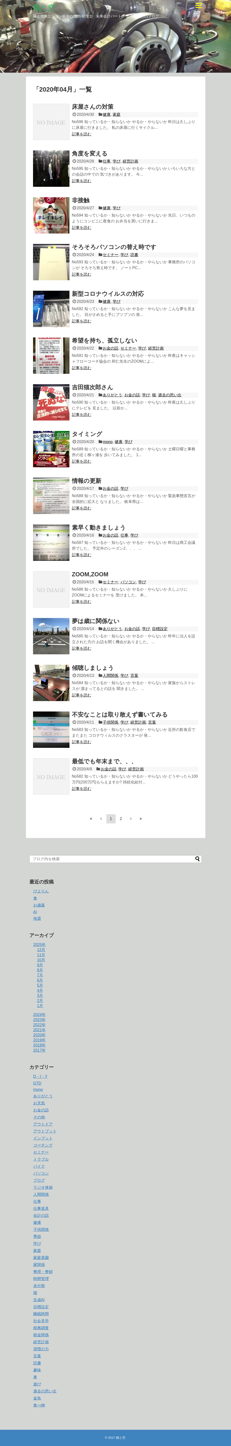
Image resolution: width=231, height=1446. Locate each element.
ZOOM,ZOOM (90, 574)
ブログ (39, 1180)
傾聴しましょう (93, 667)
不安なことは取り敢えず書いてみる (120, 714)
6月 (40, 980)
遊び (37, 1384)
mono (107, 442)
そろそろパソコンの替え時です (114, 247)
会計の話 (41, 1215)
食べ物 (39, 1405)
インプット (43, 1138)
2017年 (39, 1050)
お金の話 (110, 348)
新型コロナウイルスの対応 (108, 293)
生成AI (39, 1300)
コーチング (43, 1145)
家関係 (39, 1265)
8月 (40, 970)
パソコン (128, 582)
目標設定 (160, 629)
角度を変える (90, 153)
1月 (40, 1006)
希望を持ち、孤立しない (104, 340)
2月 (40, 1001)
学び (116, 161)
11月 (41, 955)
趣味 (37, 1370)
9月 (40, 965)
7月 (40, 975)
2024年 (39, 1015)
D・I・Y (40, 1076)
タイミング (87, 434)
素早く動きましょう (99, 527)
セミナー (110, 255)
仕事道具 (41, 1208)
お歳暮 (39, 905)
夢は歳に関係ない (96, 621)
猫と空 (44, 7)
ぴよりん (41, 891)
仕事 (107, 161)
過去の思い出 (169, 395)
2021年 (39, 1030)
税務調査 (41, 1328)
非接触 (80, 200)
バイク (39, 1166)
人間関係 (110, 675)
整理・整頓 (43, 1272)
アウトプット (45, 1131)
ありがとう (112, 395)
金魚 (37, 1398)
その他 (39, 1117)
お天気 (39, 1103)
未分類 (39, 1286)
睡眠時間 (41, 1314)
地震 (37, 918)
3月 (40, 995)
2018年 (39, 1045)
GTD (37, 1083)
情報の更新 (86, 480)
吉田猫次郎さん (92, 387)
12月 (41, 950)
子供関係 (110, 722)
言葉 (134, 675)
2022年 (39, 1025)
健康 (107, 114)
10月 (41, 960)
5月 (40, 985)
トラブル (41, 1159)
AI (35, 912)
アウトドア (43, 1124)
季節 (37, 1237)
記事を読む (81, 134)
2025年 (39, 945)
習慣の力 (41, 1349)
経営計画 (130, 161)
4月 (40, 990)
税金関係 (41, 1335)
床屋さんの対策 (92, 106)
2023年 (39, 1020)
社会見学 (41, 1321)
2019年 (39, 1040)
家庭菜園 (41, 1258)
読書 (134, 255)
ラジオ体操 (43, 1187)
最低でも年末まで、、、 (104, 761)
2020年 (39, 1035)
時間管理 (41, 1279)
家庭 (116, 114)
